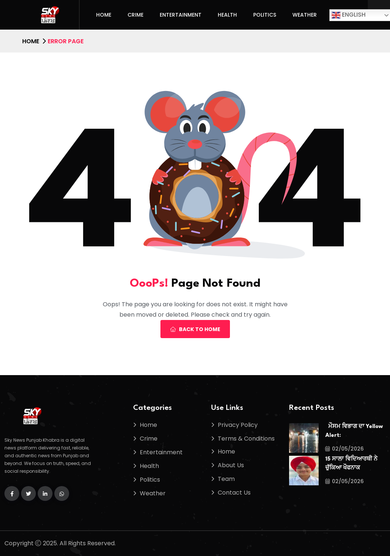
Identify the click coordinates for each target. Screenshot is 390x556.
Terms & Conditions (246, 438)
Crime (135, 14)
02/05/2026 (344, 448)
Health (227, 14)
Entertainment (180, 14)
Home (103, 14)
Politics (264, 14)
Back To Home (195, 329)
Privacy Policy (238, 425)
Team (226, 479)
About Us (231, 465)
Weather (304, 14)
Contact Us (234, 492)
